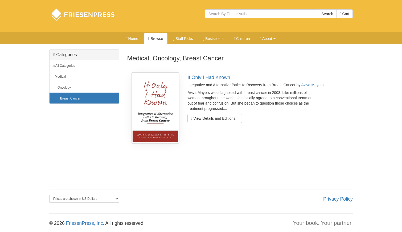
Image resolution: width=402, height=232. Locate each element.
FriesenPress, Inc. (85, 223)
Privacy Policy (338, 199)
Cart (344, 14)
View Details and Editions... (214, 118)
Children (242, 38)
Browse (155, 38)
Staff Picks (183, 38)
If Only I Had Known (208, 77)
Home (132, 38)
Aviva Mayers (312, 85)
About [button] (268, 38)
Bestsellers (213, 38)
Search (327, 14)
